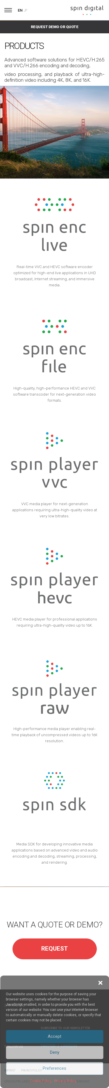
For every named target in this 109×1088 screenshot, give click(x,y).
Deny (54, 1052)
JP (26, 10)
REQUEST (54, 948)
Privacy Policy (65, 1081)
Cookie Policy (40, 1081)
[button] (100, 983)
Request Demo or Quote (54, 27)
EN (20, 10)
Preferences (54, 1068)
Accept (54, 1036)
